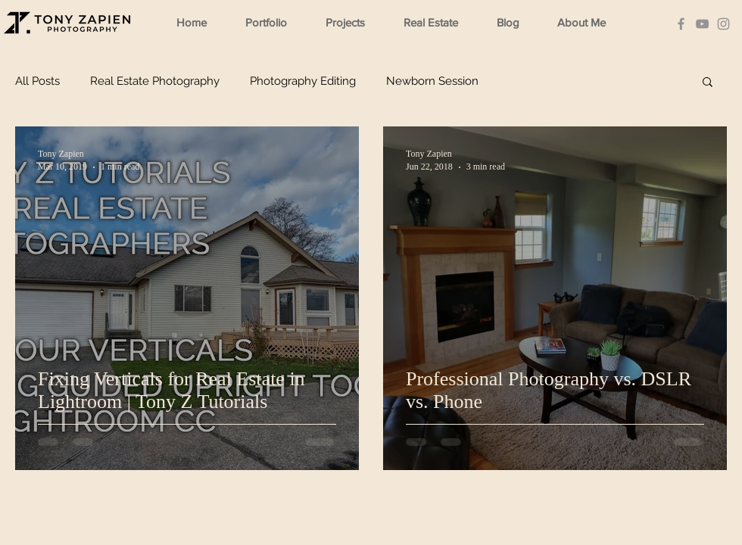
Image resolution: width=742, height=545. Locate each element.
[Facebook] (681, 24)
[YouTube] (702, 24)
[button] (273, 22)
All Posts (37, 81)
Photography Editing (303, 81)
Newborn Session (432, 81)
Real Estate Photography (155, 81)
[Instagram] (723, 24)
